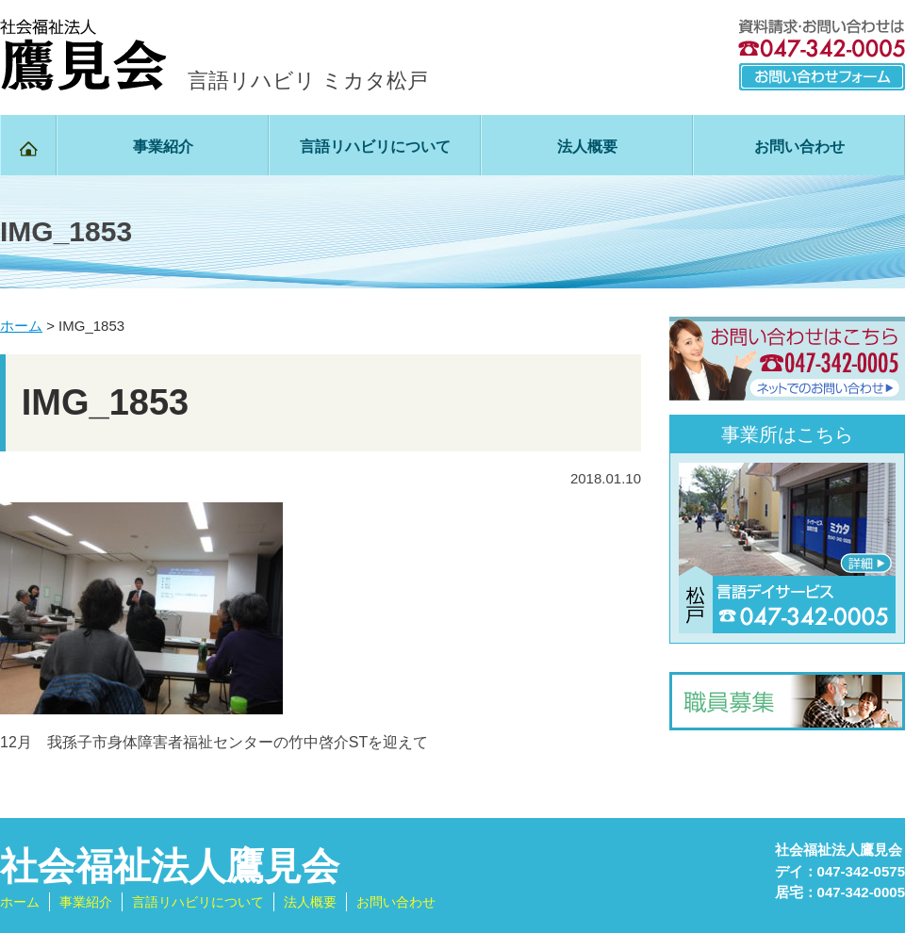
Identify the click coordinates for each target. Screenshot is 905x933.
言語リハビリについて (375, 147)
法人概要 (587, 147)
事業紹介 (163, 147)
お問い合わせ (799, 147)
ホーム (20, 901)
